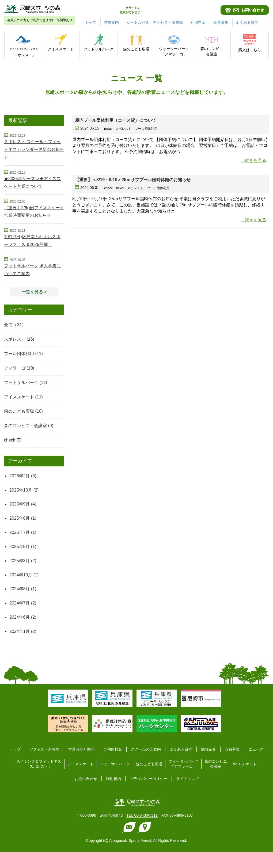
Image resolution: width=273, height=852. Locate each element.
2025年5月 (19, 546)
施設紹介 (208, 749)
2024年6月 (19, 617)
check (9, 440)
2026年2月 (19, 476)
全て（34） (15, 324)
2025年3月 (19, 560)
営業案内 (111, 22)
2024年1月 (19, 631)
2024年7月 (19, 603)
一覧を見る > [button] (34, 292)
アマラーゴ (14, 368)
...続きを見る (253, 160)
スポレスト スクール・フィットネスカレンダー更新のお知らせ (34, 149)
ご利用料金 (112, 749)
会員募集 (220, 22)
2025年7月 (19, 532)
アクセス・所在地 (44, 749)
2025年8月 (19, 518)
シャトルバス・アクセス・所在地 (155, 22)
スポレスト (14, 339)
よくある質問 (247, 22)
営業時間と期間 (81, 749)
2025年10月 (20, 490)
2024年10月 (20, 575)
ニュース (256, 749)
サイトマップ (187, 779)
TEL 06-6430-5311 (141, 815)
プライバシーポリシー (148, 779)
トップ (90, 22)
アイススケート (19, 397)
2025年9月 (19, 504)
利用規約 (113, 779)
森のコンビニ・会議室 (25, 425)
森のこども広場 (19, 411)
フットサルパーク (21, 382)
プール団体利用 (19, 353)
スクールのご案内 (146, 749)
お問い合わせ (86, 779)
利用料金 (198, 22)
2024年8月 (19, 589)
